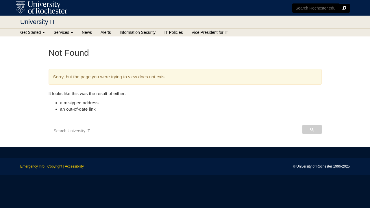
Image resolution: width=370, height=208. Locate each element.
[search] (174, 130)
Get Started (32, 32)
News (87, 32)
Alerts (106, 32)
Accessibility (74, 166)
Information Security (138, 32)
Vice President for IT (210, 32)
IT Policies (173, 32)
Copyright (54, 166)
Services (63, 32)
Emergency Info (32, 166)
